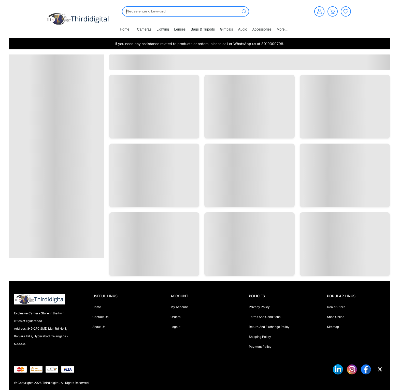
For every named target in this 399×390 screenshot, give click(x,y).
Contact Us (100, 317)
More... (282, 29)
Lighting (162, 29)
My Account (179, 307)
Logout (175, 327)
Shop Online (335, 317)
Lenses (180, 29)
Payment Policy (260, 347)
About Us (98, 327)
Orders (175, 317)
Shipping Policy (260, 337)
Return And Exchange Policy (269, 327)
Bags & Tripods (203, 29)
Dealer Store (336, 307)
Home (124, 29)
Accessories (261, 29)
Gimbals (226, 29)
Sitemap (333, 327)
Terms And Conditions (264, 317)
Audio (242, 29)
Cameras (144, 29)
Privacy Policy (259, 307)
